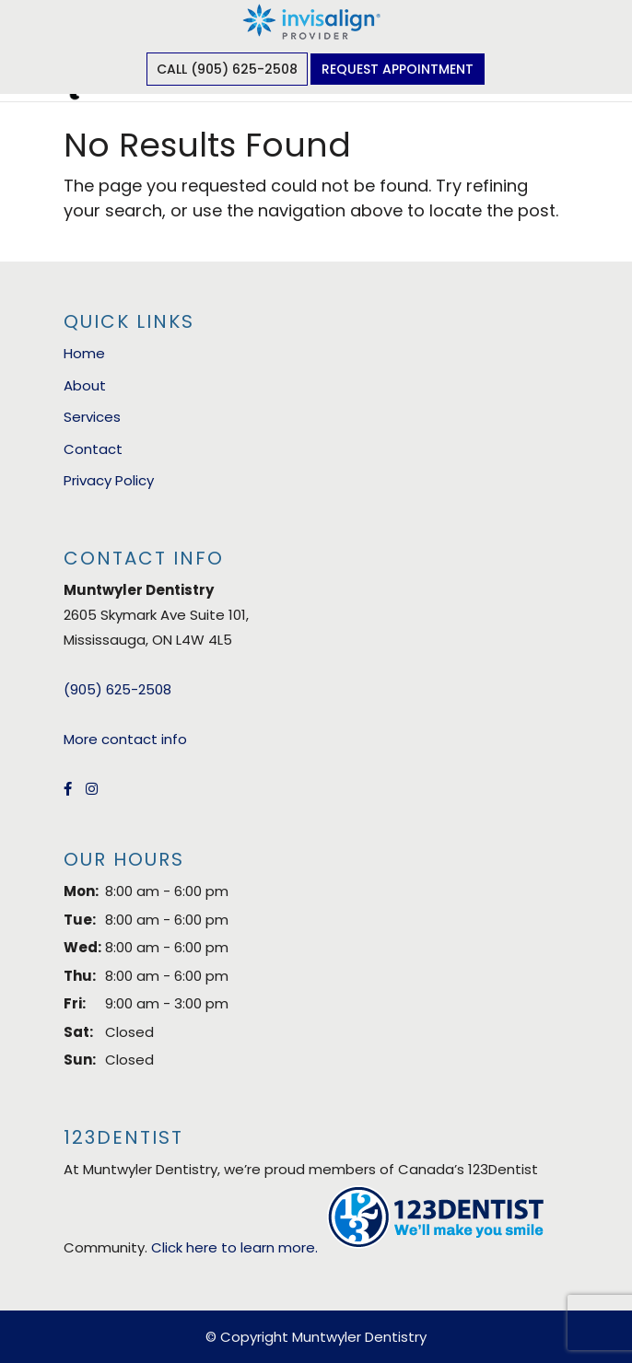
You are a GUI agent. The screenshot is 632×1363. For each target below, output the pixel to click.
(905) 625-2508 (117, 689)
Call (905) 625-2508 (227, 69)
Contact (93, 449)
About (85, 385)
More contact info (125, 739)
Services (92, 416)
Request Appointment (398, 69)
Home (84, 353)
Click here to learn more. (234, 1247)
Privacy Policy (109, 480)
